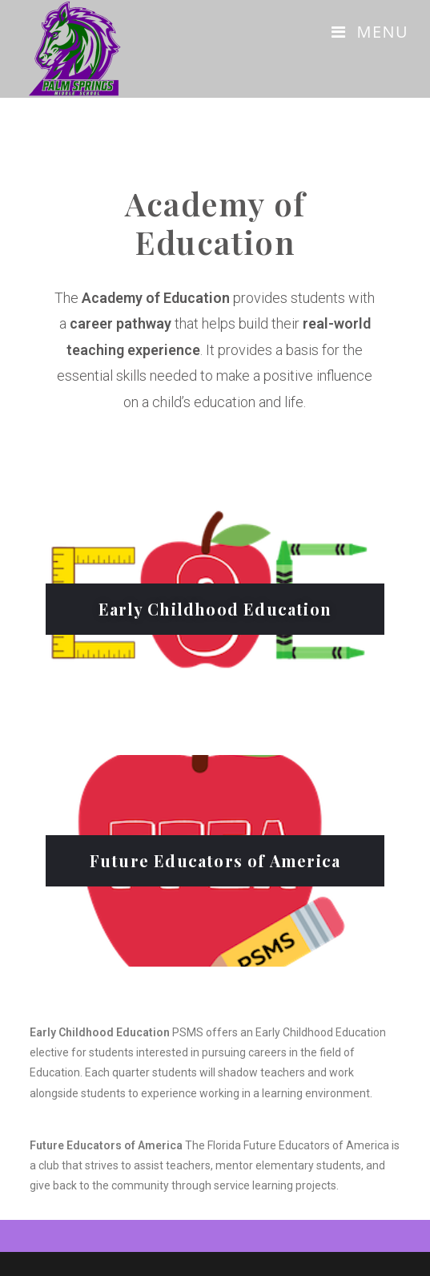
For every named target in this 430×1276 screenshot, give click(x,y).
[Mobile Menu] (370, 31)
